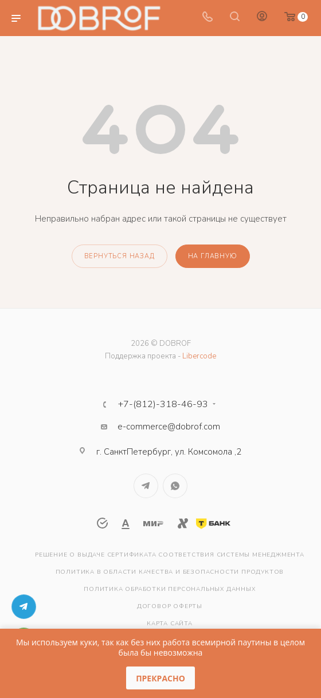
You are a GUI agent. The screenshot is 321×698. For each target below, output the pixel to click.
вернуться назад (119, 256)
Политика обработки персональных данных (169, 589)
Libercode (199, 356)
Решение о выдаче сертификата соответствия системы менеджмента (169, 555)
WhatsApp (175, 486)
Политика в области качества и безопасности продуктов (170, 572)
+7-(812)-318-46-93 (163, 404)
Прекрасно (160, 678)
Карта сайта (170, 624)
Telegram (146, 486)
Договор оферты (169, 606)
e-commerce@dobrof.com (169, 426)
